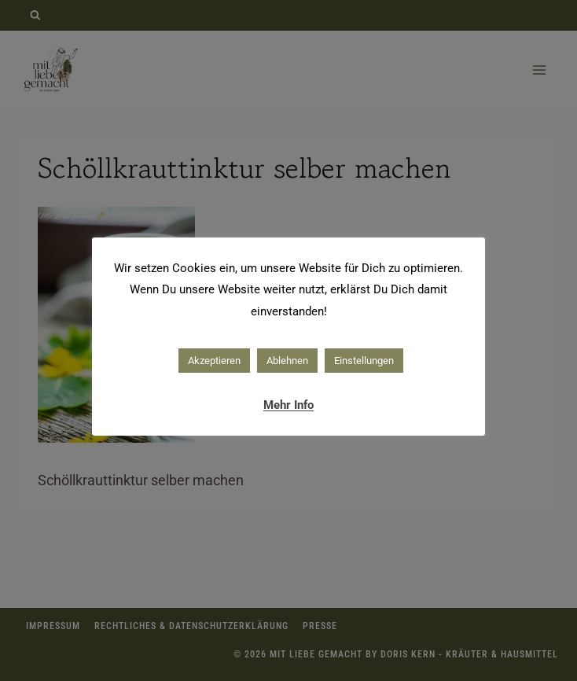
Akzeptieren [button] (214, 360)
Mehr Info (288, 405)
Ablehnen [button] (287, 360)
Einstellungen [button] (364, 360)
